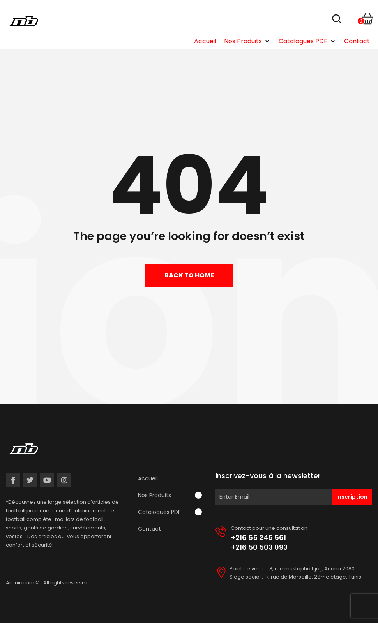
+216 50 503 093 (259, 547)
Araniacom (20, 582)
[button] (247, 41)
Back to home (189, 275)
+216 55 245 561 (258, 537)
